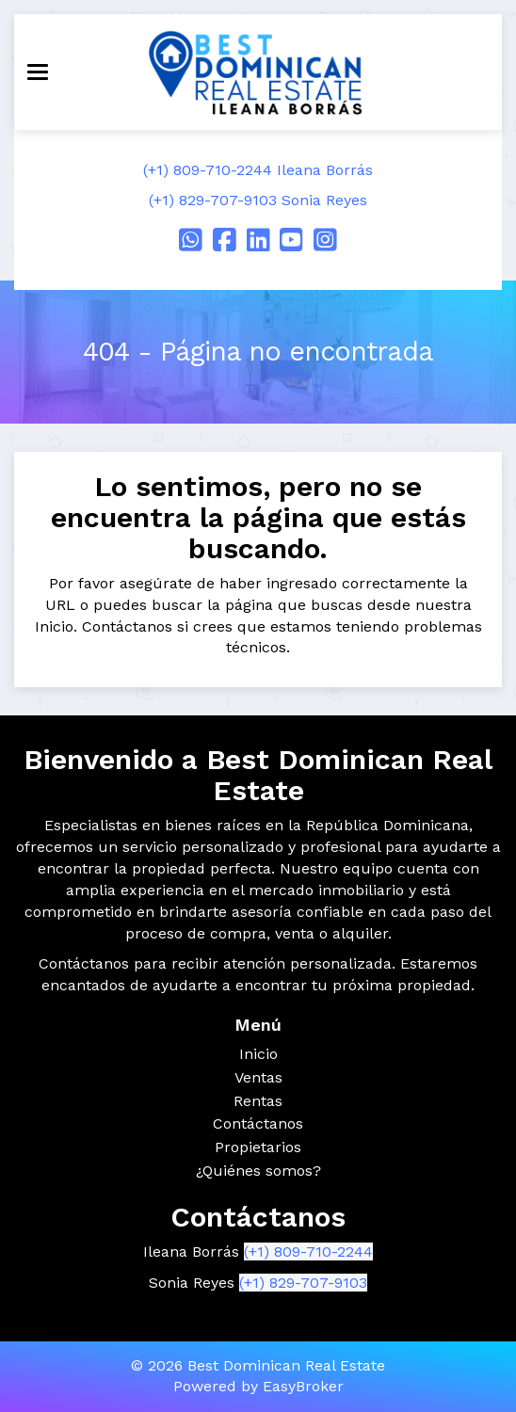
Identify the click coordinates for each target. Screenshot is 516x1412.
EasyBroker (303, 1386)
